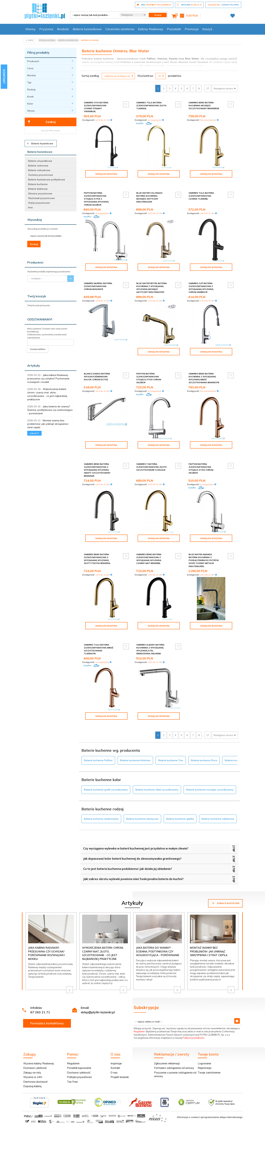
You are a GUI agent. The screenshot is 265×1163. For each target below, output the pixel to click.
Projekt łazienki (120, 1059)
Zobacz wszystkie (225, 885)
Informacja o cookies (188, 1099)
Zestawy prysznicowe (40, 174)
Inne (30, 207)
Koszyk (207, 29)
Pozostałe (174, 29)
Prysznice (46, 29)
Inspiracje (116, 1045)
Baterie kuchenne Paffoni (98, 742)
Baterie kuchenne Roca (204, 742)
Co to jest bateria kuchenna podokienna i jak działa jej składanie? (127, 851)
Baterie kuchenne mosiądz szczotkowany (209, 772)
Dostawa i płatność (35, 1050)
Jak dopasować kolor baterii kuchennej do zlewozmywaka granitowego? (132, 841)
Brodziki (63, 29)
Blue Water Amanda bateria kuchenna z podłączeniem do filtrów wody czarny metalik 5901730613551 (204, 548)
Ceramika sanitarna (119, 29)
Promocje (192, 29)
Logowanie (204, 1045)
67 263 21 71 (40, 995)
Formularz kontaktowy (47, 1006)
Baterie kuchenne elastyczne (142, 801)
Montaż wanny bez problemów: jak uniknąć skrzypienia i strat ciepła (48, 424)
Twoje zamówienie (209, 1055)
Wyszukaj (34, 220)
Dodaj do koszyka (106, 174)
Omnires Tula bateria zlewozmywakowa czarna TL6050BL (201, 193)
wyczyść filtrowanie (50, 130)
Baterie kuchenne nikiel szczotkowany (156, 772)
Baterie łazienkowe (40, 143)
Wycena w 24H (32, 1059)
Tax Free (72, 1064)
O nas (114, 1055)
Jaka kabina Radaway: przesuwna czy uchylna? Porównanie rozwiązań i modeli (48, 379)
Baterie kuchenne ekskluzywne (101, 801)
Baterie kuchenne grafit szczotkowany (106, 772)
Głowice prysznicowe (40, 193)
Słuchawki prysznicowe (41, 198)
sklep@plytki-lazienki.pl (98, 995)
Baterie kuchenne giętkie (180, 801)
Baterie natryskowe (39, 170)
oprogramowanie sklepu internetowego (221, 1099)
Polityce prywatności (193, 1020)
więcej (34, 433)
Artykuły (33, 365)
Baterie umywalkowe (40, 160)
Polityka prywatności (79, 1059)
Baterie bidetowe (38, 188)
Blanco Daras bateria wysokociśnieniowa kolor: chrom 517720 (97, 368)
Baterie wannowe (38, 165)
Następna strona (225, 88)
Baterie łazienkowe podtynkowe (46, 179)
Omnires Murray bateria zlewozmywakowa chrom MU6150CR (98, 283)
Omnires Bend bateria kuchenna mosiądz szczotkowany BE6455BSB (204, 105)
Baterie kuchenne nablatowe (218, 801)
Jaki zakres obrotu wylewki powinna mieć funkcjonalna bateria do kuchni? (133, 861)
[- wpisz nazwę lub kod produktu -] (93, 15)
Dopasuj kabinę (32, 1068)
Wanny (30, 29)
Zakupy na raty (32, 1055)
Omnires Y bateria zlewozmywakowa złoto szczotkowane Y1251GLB (151, 455)
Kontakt (115, 1050)
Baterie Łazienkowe (87, 29)
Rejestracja (204, 1050)
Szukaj (41, 122)
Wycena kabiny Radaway (38, 1045)
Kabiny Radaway (150, 29)
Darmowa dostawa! (35, 1064)
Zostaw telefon (37, 349)
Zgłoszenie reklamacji (167, 1045)
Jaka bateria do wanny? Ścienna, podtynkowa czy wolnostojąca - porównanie (49, 410)
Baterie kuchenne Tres (170, 742)
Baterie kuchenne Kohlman (135, 742)
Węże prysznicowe (39, 202)
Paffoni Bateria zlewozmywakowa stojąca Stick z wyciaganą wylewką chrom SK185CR (96, 196)
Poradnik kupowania (79, 1050)
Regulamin (139, 1013)
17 (207, 88)
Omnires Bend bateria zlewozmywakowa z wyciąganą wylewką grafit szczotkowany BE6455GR (97, 458)
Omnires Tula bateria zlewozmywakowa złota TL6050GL (151, 105)
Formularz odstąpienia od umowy (174, 1050)
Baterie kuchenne (38, 184)
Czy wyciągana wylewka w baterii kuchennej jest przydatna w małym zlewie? (135, 831)
